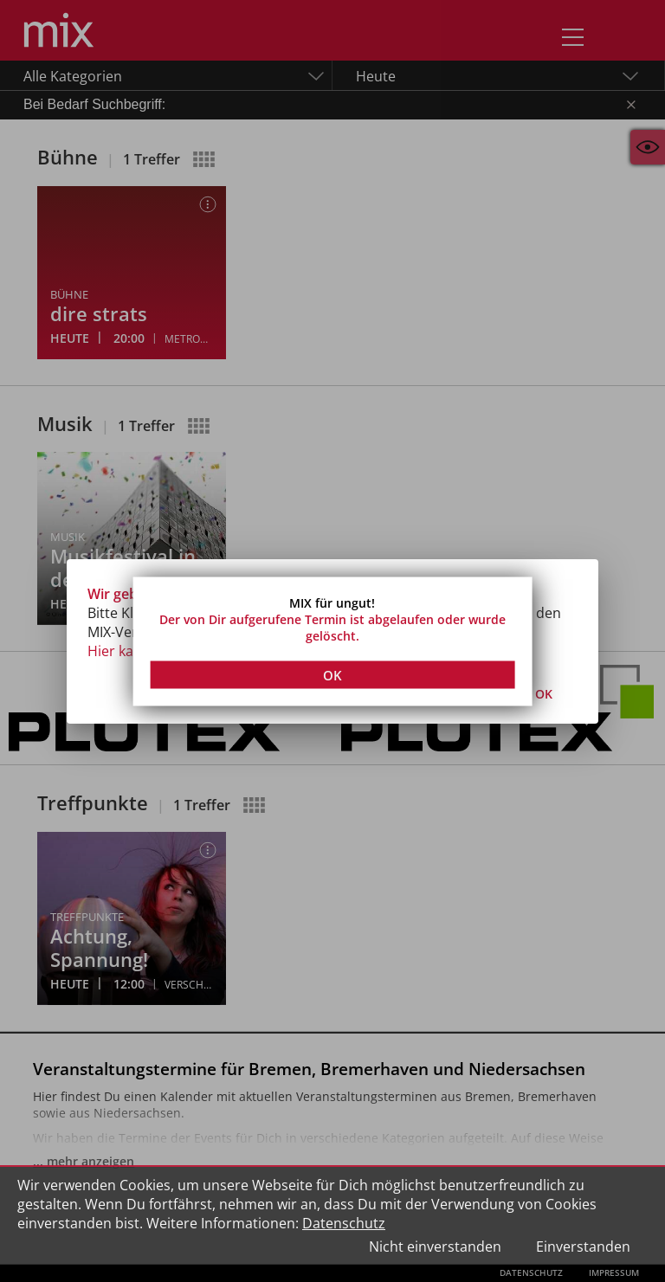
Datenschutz (343, 1223)
